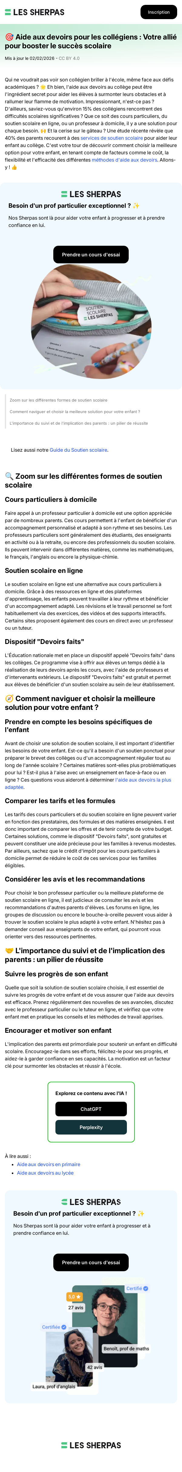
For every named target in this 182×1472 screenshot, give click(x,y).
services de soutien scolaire (112, 138)
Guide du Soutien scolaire (78, 450)
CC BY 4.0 (69, 58)
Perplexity (91, 1127)
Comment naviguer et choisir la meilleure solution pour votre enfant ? (75, 411)
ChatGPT (91, 1109)
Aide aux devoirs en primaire (48, 1164)
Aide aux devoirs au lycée (45, 1173)
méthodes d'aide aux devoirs (124, 160)
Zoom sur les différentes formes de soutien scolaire (59, 400)
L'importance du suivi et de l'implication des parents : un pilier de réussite (79, 423)
